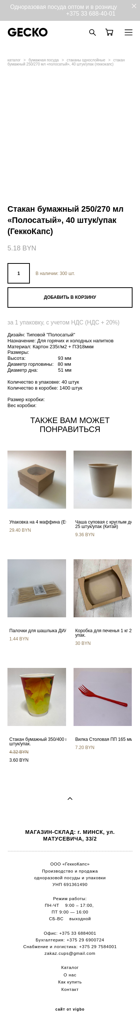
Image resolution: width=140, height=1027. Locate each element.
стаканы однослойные (86, 60)
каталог (14, 60)
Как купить (70, 982)
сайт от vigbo (69, 1009)
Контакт (70, 989)
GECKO (27, 32)
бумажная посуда (44, 60)
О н (67, 975)
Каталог (70, 967)
